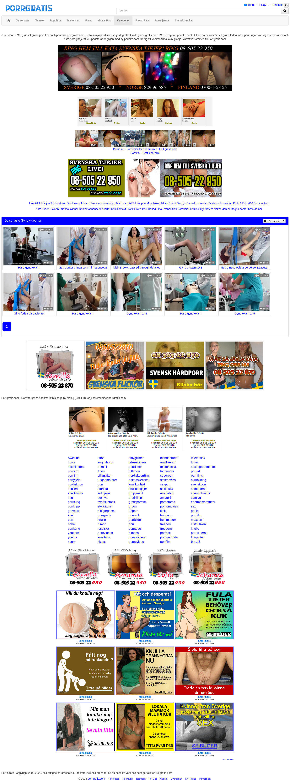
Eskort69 (55, 209)
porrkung (74, 502)
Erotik (129, 209)
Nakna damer (222, 209)
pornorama (167, 502)
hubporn (166, 515)
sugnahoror (105, 462)
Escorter (105, 209)
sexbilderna (76, 466)
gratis (195, 510)
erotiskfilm (167, 493)
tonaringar (167, 471)
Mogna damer (239, 209)
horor (71, 462)
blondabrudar (169, 458)
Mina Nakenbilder (157, 203)
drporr (133, 506)
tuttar (194, 462)
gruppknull (136, 493)
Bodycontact (261, 203)
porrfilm (73, 471)
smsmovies (168, 480)
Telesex (85, 203)
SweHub (73, 458)
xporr (71, 541)
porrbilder (135, 519)
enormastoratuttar (203, 502)
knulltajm (104, 537)
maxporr (196, 519)
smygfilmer (136, 458)
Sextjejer (213, 203)
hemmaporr (168, 519)
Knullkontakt (118, 209)
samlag (196, 497)
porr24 (195, 471)
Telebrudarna (58, 203)
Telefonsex (73, 203)
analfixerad (167, 462)
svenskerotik (106, 502)
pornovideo (136, 541)
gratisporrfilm (138, 502)
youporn (73, 533)
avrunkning (198, 480)
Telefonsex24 (124, 203)
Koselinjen (109, 203)
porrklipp (74, 506)
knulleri (73, 488)
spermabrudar (200, 493)
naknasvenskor (139, 480)
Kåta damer (255, 209)
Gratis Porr (140, 209)
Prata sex (96, 203)
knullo (102, 519)
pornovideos (137, 537)
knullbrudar (75, 493)
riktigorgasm (106, 510)
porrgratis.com (96, 778)
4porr (101, 471)
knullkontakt (137, 484)
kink (163, 510)
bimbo (102, 524)
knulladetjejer (138, 488)
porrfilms (197, 475)
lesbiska (103, 528)
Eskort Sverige (177, 203)
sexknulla (166, 488)
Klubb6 (237, 203)
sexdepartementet (203, 466)
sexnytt (103, 497)
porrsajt (134, 515)
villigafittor (104, 475)
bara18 (196, 541)
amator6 (166, 497)
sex (193, 506)
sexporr (165, 484)
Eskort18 (247, 203)
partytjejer (74, 480)
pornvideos (105, 533)
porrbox (165, 533)
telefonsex (198, 458)
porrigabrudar (169, 537)
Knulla (194, 209)
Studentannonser (89, 209)
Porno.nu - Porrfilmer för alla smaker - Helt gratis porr (145, 149)
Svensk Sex (170, 209)
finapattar (197, 537)
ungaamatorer (107, 480)
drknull (102, 466)
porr (100, 484)
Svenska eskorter (197, 203)
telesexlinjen (137, 462)
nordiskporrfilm (139, 475)
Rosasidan (226, 203)
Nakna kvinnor (69, 209)
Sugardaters (205, 209)
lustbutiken (198, 524)
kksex (102, 541)
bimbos (134, 533)
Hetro (251, 4)
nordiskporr (75, 484)
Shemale (278, 4)
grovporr (73, 510)
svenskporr (198, 484)
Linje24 (33, 203)
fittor (101, 458)
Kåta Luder (42, 209)
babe (71, 524)
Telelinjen (44, 203)
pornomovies (169, 506)
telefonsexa (168, 466)
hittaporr (134, 471)
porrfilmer (135, 466)
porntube (135, 528)
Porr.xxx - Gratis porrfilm (145, 153)
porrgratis (104, 515)
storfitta (103, 488)
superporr (166, 475)
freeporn (166, 528)
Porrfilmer (183, 209)
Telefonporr (139, 203)
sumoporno (199, 488)
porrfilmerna (199, 533)
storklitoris (105, 506)
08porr (133, 510)
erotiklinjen (136, 497)
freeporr (165, 524)
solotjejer (104, 493)
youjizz (72, 537)
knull (71, 497)
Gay (263, 4)
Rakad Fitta (155, 209)
